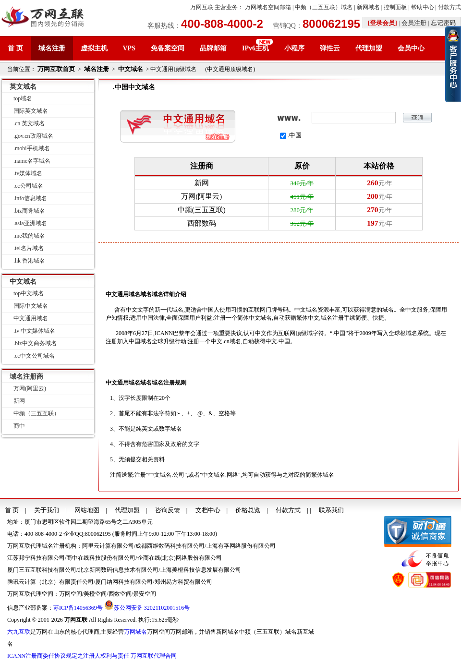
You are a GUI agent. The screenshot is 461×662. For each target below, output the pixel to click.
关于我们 (46, 510)
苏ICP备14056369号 (78, 607)
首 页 (15, 48)
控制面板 (395, 7)
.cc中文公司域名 (34, 355)
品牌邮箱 (213, 48)
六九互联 (18, 631)
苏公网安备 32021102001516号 (152, 607)
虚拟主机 (94, 48)
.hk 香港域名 (29, 260)
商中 (19, 425)
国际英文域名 (30, 111)
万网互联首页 (56, 68)
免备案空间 (167, 48)
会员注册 (413, 22)
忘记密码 (443, 22)
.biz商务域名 (29, 210)
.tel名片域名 (28, 248)
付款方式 (449, 7)
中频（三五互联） (36, 413)
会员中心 (411, 48)
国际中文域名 (30, 305)
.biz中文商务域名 (35, 343)
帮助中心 (422, 7)
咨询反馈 (167, 510)
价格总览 (247, 510)
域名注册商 (26, 376)
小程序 (294, 48)
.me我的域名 (29, 235)
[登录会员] (382, 22)
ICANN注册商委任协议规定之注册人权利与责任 (68, 655)
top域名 (22, 98)
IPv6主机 (255, 48)
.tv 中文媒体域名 (34, 330)
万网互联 (201, 7)
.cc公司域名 (28, 185)
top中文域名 (28, 293)
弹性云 (330, 48)
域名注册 (51, 48)
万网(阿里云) (29, 388)
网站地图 (86, 510)
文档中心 (207, 510)
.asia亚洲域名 (30, 223)
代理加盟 (368, 48)
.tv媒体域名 (27, 173)
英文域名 (23, 86)
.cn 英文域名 (29, 123)
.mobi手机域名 (31, 148)
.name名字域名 (31, 160)
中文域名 (130, 68)
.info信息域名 (30, 198)
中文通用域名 (30, 318)
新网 (19, 400)
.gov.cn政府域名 (33, 135)
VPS (129, 48)
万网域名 (135, 631)
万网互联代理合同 (154, 655)
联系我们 (331, 510)
